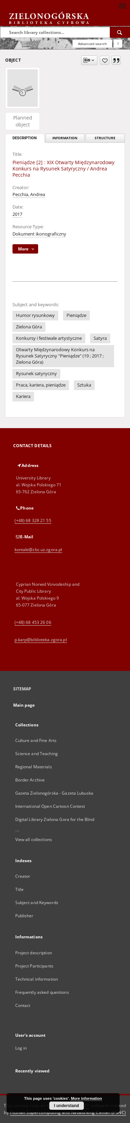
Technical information (36, 979)
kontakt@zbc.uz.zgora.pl (38, 549)
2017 (17, 214)
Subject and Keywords (36, 902)
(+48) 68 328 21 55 (33, 520)
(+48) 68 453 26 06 (33, 622)
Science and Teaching (36, 754)
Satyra (100, 338)
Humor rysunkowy (35, 315)
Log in (21, 1048)
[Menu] (122, 5)
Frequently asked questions (42, 992)
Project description (33, 953)
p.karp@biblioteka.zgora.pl (41, 640)
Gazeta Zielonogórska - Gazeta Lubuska (54, 793)
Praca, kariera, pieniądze (41, 385)
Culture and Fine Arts (36, 740)
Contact (23, 1005)
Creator (23, 876)
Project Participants (34, 966)
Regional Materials (33, 767)
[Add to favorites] (104, 60)
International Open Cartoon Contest (50, 806)
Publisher (24, 916)
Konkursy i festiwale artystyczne (49, 338)
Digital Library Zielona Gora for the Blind (55, 819)
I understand (66, 1105)
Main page (24, 705)
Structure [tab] (105, 138)
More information (86, 1098)
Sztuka (84, 385)
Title (19, 889)
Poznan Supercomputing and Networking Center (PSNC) (68, 1112)
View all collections (33, 839)
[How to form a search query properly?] (117, 43)
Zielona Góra (29, 327)
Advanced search (92, 43)
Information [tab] (64, 138)
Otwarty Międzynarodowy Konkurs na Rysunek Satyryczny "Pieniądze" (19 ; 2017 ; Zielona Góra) (60, 356)
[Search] (120, 32)
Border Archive (30, 780)
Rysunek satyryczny (36, 374)
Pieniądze (76, 315)
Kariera (23, 396)
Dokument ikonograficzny (39, 234)
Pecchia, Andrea (28, 194)
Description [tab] (24, 138)
